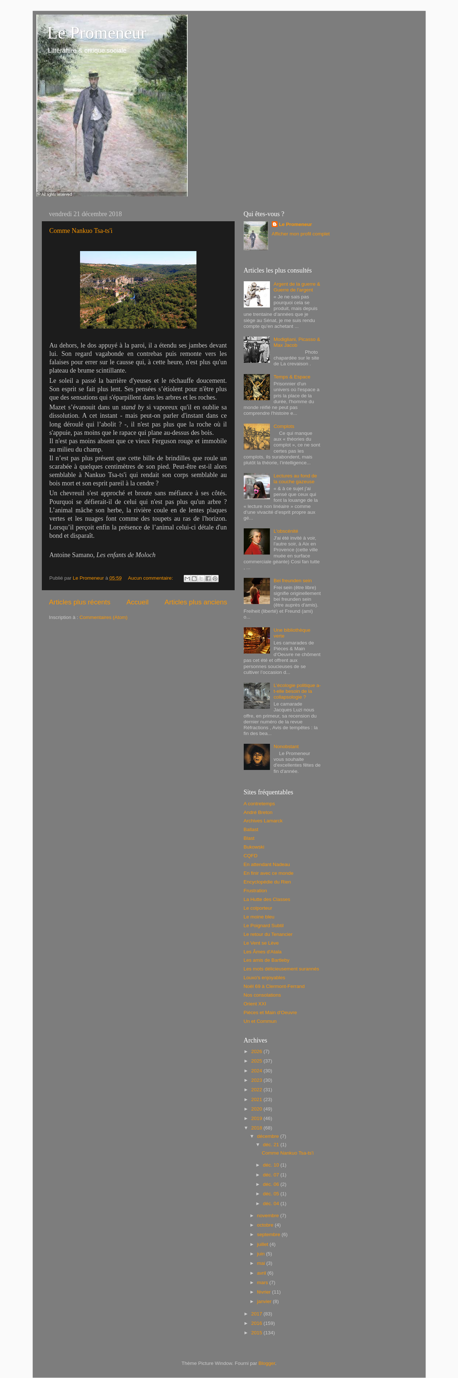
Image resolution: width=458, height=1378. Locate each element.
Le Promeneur (97, 32)
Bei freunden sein (293, 580)
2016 (257, 1323)
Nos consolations (262, 995)
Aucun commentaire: (151, 578)
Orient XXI (255, 1003)
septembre (269, 1234)
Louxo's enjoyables (264, 977)
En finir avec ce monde (269, 873)
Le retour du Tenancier (268, 934)
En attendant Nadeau (267, 864)
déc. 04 (271, 1203)
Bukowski (254, 847)
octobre (266, 1225)
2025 (257, 1061)
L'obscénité (286, 531)
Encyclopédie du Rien (267, 882)
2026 (257, 1051)
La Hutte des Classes (267, 899)
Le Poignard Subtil (264, 925)
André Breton (258, 812)
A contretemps (259, 803)
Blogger (267, 1363)
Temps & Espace (292, 377)
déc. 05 (271, 1193)
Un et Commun (260, 1021)
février (264, 1292)
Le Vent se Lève (261, 943)
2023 (257, 1080)
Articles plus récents (80, 602)
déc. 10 (271, 1165)
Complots (284, 426)
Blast (249, 838)
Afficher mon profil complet (301, 234)
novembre (268, 1215)
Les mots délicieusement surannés (281, 969)
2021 (257, 1099)
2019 (257, 1118)
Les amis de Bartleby (267, 960)
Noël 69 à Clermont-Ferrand (274, 986)
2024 (257, 1070)
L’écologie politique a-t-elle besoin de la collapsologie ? (297, 691)
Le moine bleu (259, 917)
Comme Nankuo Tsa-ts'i (81, 230)
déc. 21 (271, 1144)
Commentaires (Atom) (104, 617)
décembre (268, 1136)
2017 (257, 1314)
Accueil (137, 602)
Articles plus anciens (195, 602)
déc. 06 (271, 1184)
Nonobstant (286, 746)
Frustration (255, 890)
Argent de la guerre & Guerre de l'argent (297, 287)
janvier (265, 1301)
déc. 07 (271, 1175)
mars (263, 1282)
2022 (257, 1089)
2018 (257, 1128)
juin (261, 1253)
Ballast (251, 829)
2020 (257, 1109)
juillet (263, 1244)
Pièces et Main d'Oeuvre (270, 1012)
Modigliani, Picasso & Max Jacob (297, 342)
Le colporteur (258, 908)
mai (262, 1263)
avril (262, 1273)
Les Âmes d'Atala (263, 951)
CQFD (251, 855)
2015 (257, 1332)
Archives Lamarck (263, 820)
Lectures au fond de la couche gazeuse (295, 478)
